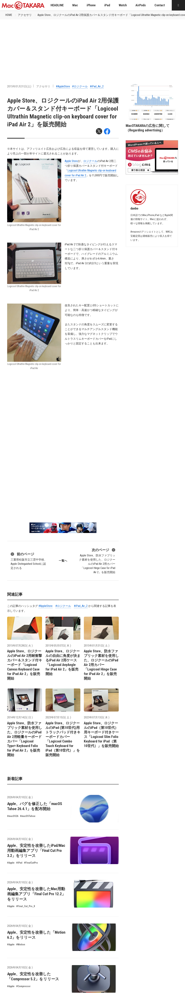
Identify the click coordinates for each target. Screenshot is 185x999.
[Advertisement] (92, 45)
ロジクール (90, 161)
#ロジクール (80, 86)
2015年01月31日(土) (19, 86)
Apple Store (71, 161)
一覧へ (63, 560)
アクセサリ (25, 15)
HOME (8, 15)
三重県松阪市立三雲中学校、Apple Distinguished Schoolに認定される (29, 560)
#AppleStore (63, 86)
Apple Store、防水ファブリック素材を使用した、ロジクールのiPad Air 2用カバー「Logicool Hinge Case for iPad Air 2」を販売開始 (97, 560)
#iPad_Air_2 (97, 86)
